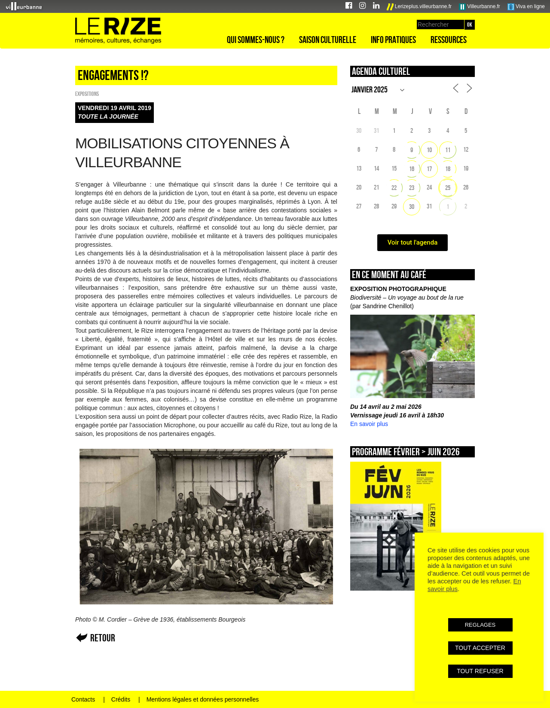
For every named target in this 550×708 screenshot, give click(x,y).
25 (447, 187)
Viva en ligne (526, 6)
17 (429, 168)
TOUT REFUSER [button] (480, 671)
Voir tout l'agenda (413, 242)
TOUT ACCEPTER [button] (480, 647)
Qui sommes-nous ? (255, 39)
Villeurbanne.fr (479, 6)
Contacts (83, 699)
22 (394, 187)
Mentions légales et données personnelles (203, 699)
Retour (102, 638)
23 (411, 187)
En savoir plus (369, 423)
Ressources (449, 39)
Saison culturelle (327, 39)
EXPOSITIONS (87, 93)
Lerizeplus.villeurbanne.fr (419, 6)
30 (411, 206)
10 (429, 149)
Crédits (120, 699)
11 (447, 149)
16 (411, 168)
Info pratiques (393, 39)
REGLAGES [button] (480, 625)
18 (447, 168)
